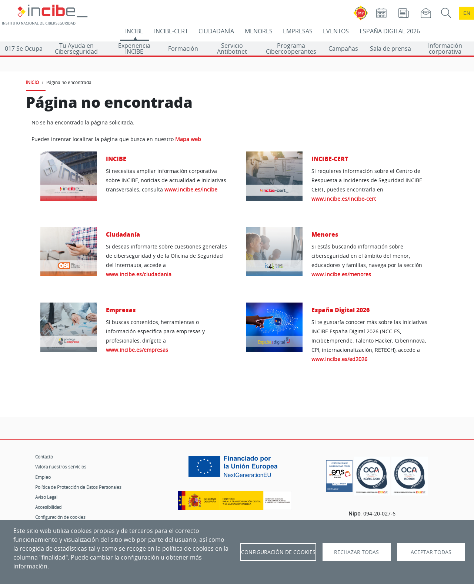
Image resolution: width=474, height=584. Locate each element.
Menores (324, 234)
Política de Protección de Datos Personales (78, 487)
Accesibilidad (48, 507)
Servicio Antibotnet (232, 48)
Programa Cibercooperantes (291, 48)
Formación (183, 48)
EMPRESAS (298, 31)
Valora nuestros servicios (60, 467)
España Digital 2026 (340, 310)
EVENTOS (336, 31)
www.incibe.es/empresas (137, 349)
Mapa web (188, 139)
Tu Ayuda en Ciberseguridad (76, 48)
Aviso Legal (46, 497)
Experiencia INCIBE (134, 48)
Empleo (43, 477)
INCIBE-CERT (171, 31)
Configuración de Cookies (278, 552)
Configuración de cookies (60, 517)
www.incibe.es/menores (341, 274)
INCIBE (134, 31)
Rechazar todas (356, 552)
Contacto (44, 457)
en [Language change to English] (466, 13)
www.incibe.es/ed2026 (339, 359)
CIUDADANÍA (216, 31)
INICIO (32, 82)
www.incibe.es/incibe (190, 189)
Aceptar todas (431, 552)
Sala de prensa (390, 48)
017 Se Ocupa (24, 48)
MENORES (259, 31)
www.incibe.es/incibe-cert (343, 198)
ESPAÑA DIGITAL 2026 (390, 31)
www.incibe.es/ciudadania (138, 274)
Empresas (121, 310)
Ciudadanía (123, 234)
